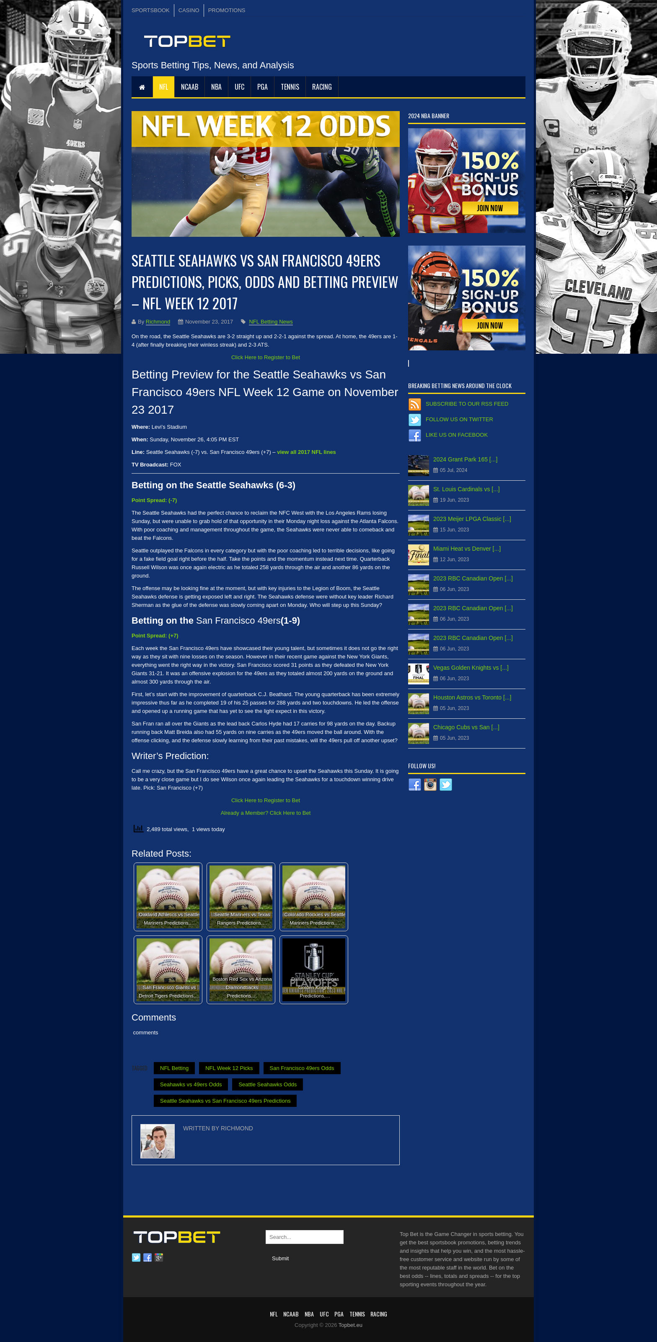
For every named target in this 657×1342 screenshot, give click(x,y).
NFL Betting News (270, 322)
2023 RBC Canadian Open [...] (473, 578)
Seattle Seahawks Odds (267, 1084)
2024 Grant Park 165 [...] (465, 459)
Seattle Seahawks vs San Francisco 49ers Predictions (225, 1101)
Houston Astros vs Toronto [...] (472, 697)
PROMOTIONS (227, 10)
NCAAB (189, 87)
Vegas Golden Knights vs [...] (471, 667)
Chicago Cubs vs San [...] (466, 727)
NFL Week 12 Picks (229, 1068)
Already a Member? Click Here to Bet (266, 813)
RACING (322, 87)
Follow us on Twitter (459, 419)
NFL (163, 87)
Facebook (147, 1257)
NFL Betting (174, 1068)
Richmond (158, 322)
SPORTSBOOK (151, 10)
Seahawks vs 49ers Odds (191, 1084)
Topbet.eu (350, 1325)
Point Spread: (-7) (154, 500)
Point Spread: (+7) (155, 635)
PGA (262, 87)
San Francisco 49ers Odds (302, 1068)
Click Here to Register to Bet (265, 357)
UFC (239, 87)
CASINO (188, 10)
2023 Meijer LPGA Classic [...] (472, 519)
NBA (216, 87)
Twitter (136, 1257)
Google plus (158, 1257)
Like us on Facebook (457, 435)
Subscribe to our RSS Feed (467, 404)
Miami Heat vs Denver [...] (467, 548)
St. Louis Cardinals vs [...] (466, 489)
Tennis (290, 87)
